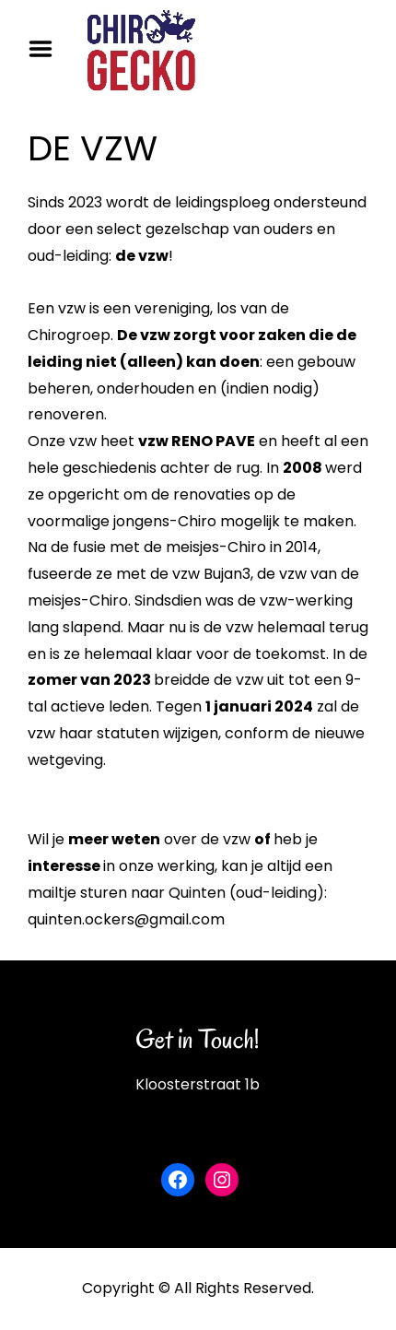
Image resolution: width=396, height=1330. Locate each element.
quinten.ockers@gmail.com (126, 919)
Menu (47, 49)
